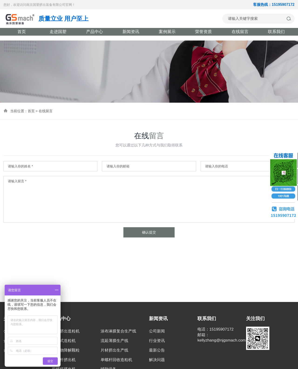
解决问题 (157, 360)
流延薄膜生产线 (114, 341)
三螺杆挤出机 (64, 360)
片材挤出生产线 (114, 350)
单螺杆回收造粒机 (116, 360)
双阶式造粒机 (64, 341)
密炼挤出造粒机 (66, 331)
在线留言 (46, 111)
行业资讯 (157, 341)
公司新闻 (157, 331)
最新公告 (157, 350)
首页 (31, 111)
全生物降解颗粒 (66, 350)
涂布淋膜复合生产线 (118, 331)
